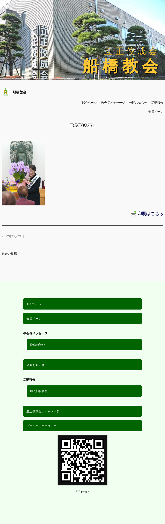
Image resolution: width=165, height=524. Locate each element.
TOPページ (34, 304)
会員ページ (33, 318)
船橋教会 (19, 92)
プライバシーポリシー (41, 425)
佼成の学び (37, 344)
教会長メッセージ (113, 102)
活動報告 (157, 102)
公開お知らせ (35, 365)
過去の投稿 (9, 253)
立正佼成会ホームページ (43, 411)
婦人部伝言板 (39, 391)
